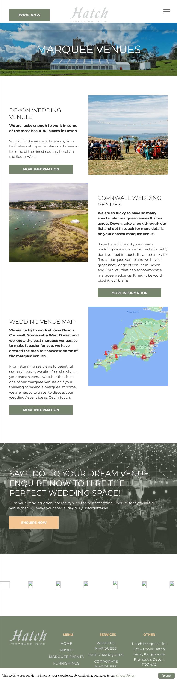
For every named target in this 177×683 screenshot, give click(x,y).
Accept (166, 675)
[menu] (167, 11)
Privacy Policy (125, 675)
